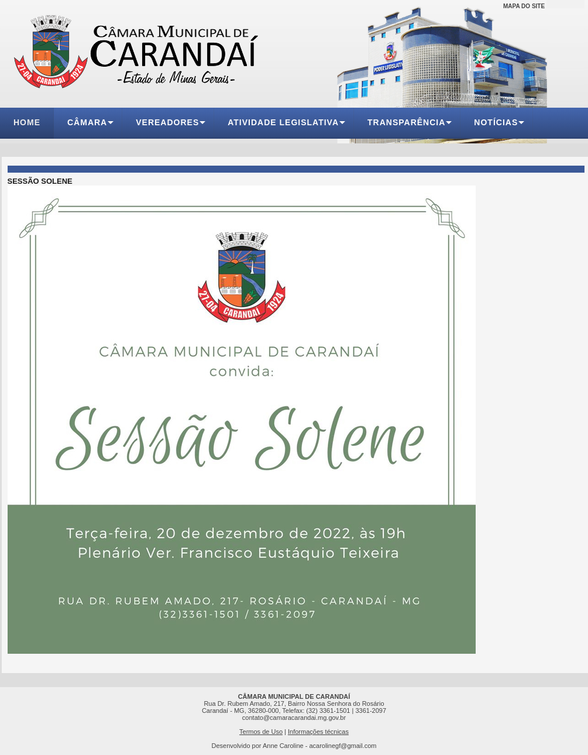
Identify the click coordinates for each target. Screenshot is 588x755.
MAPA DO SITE (524, 6)
